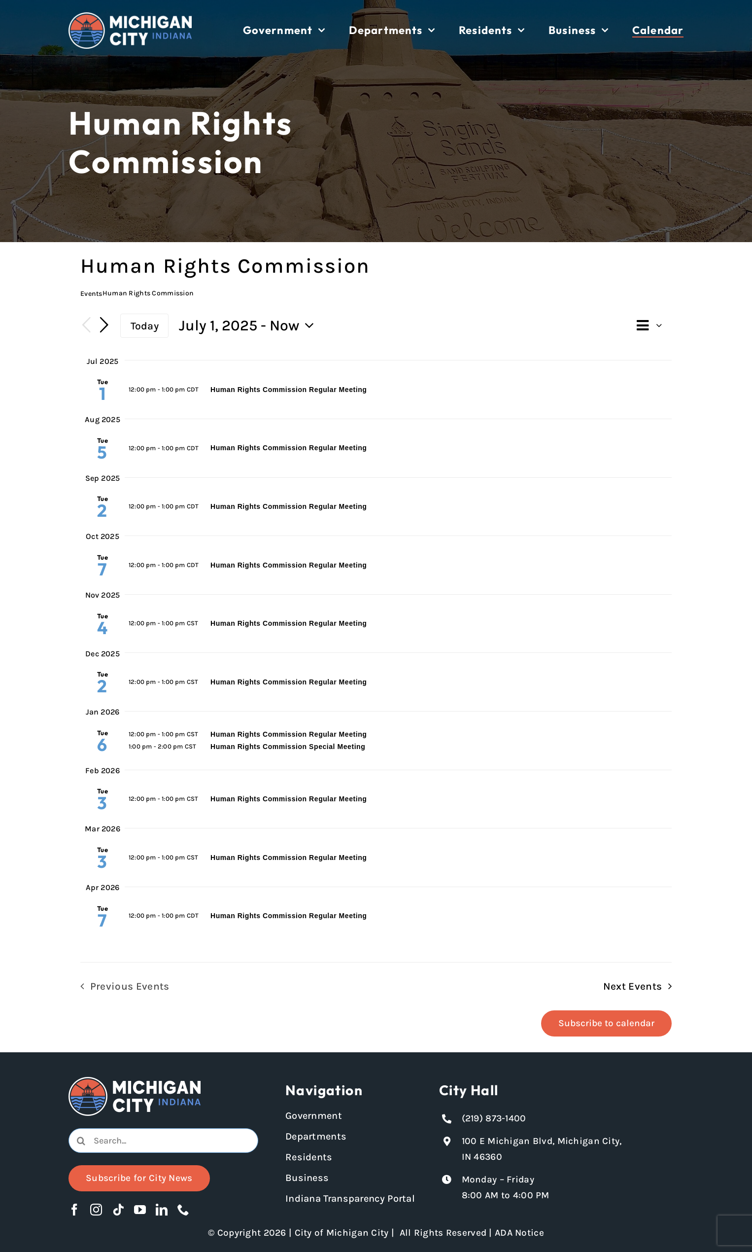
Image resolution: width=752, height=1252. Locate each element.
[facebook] (74, 1210)
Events (91, 293)
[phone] (183, 1210)
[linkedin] (162, 1210)
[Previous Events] (86, 325)
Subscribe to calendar (606, 1023)
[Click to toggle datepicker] (249, 325)
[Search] (80, 1140)
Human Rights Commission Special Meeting (287, 747)
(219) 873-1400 (494, 1118)
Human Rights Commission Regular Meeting (288, 389)
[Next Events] (104, 325)
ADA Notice (519, 1232)
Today (145, 326)
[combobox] (163, 1140)
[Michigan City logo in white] (130, 16)
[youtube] (140, 1210)
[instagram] (96, 1210)
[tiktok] (118, 1210)
